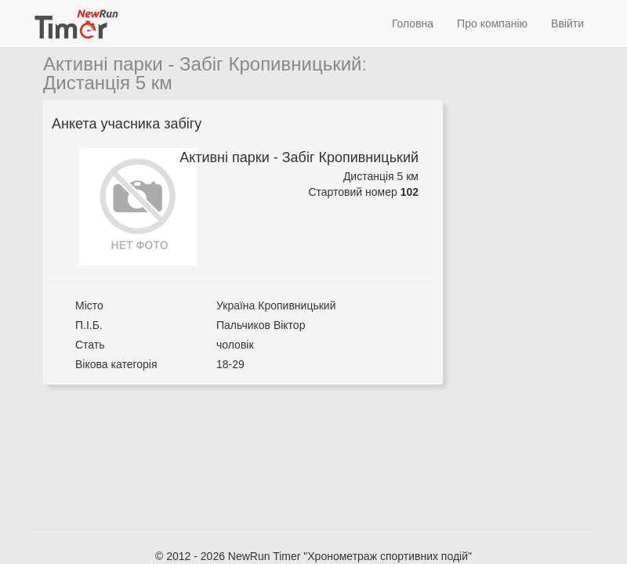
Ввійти (567, 23)
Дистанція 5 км (107, 82)
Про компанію (492, 23)
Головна (412, 23)
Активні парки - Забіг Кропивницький (202, 63)
